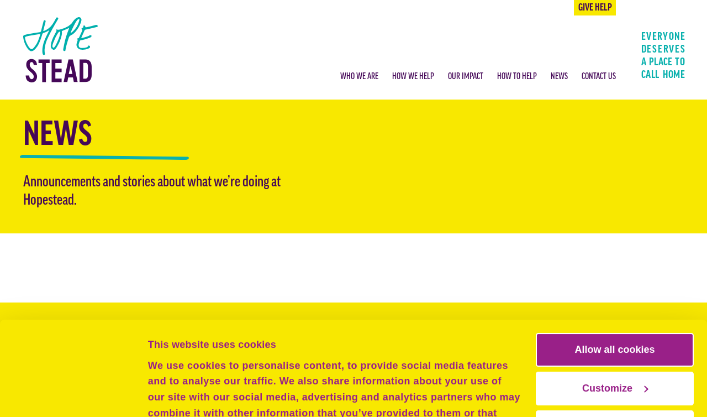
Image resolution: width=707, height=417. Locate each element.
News (559, 76)
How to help (517, 76)
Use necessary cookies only (614, 339)
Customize (615, 300)
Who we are (359, 76)
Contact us (599, 76)
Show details (178, 393)
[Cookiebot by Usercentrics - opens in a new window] (71, 394)
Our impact (465, 76)
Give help (595, 8)
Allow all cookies (614, 261)
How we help (413, 76)
